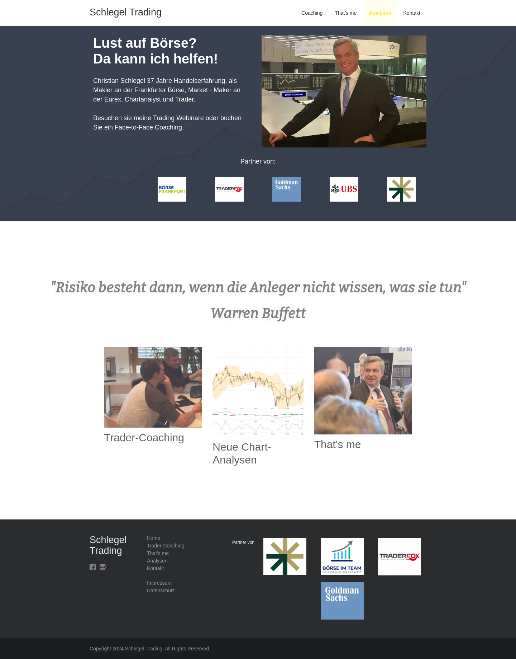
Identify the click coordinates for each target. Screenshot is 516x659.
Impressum (159, 583)
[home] (126, 8)
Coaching (311, 13)
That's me (346, 13)
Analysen (380, 13)
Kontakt (411, 13)
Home (153, 538)
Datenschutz (161, 590)
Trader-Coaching (166, 546)
